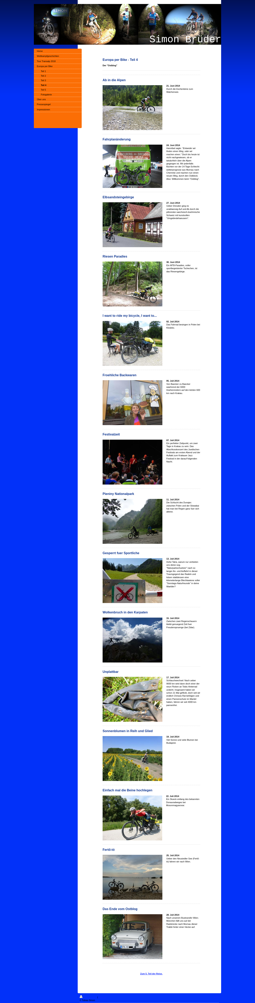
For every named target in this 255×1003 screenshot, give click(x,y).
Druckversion (88, 997)
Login (216, 996)
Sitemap (102, 997)
